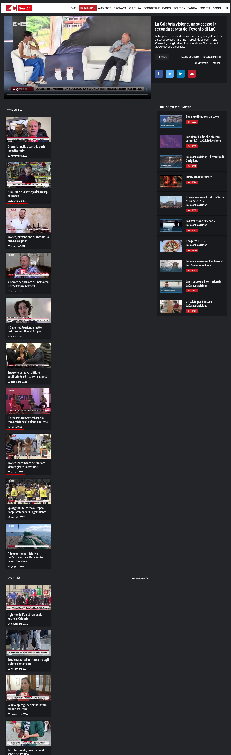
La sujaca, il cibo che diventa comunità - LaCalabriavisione (203, 139)
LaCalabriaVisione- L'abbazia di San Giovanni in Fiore (204, 263)
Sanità (192, 8)
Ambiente (104, 8)
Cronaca (120, 8)
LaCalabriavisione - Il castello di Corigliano (205, 159)
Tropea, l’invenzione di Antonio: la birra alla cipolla (28, 239)
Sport (217, 8)
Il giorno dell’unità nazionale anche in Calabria (25, 616)
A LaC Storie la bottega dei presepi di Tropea (28, 194)
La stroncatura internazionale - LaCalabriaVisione (204, 283)
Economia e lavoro (157, 8)
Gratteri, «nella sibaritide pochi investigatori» (27, 148)
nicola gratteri (212, 57)
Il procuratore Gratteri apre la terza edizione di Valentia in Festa (28, 420)
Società (205, 8)
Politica (179, 8)
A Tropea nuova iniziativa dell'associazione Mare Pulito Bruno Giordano (25, 557)
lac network (201, 63)
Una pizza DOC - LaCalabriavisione (196, 243)
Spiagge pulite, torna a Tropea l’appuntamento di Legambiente (27, 510)
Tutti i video (140, 578)
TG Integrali (87, 8)
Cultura (135, 8)
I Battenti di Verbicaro (199, 177)
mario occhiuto (190, 57)
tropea (216, 63)
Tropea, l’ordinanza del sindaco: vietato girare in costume (27, 465)
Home (72, 8)
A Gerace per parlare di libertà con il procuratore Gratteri (28, 284)
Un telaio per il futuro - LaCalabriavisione (200, 304)
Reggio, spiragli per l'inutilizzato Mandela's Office (27, 707)
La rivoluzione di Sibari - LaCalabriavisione (200, 223)
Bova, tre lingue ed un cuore (202, 116)
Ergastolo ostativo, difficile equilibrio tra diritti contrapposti (27, 374)
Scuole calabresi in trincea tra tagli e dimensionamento (28, 662)
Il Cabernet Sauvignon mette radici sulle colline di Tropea (25, 329)
